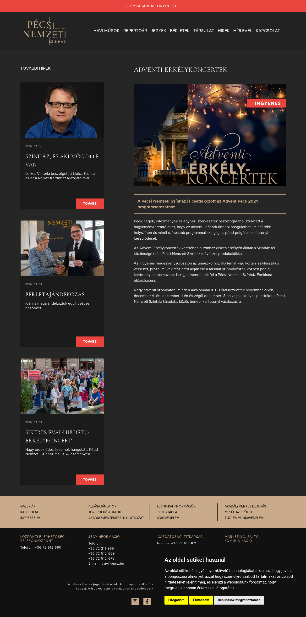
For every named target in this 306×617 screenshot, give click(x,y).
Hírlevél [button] (242, 30)
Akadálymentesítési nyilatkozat (116, 518)
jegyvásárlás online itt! (153, 6)
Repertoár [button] (135, 30)
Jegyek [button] (158, 30)
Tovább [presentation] (90, 204)
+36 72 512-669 (101, 553)
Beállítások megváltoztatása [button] (239, 600)
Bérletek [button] (180, 30)
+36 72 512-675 (101, 558)
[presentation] (62, 110)
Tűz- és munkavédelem (244, 518)
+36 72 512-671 (184, 543)
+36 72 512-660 (48, 547)
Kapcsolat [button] (268, 30)
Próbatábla (167, 512)
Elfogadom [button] (176, 600)
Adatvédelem (168, 518)
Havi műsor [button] (106, 30)
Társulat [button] (203, 30)
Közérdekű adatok (104, 512)
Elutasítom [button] (201, 600)
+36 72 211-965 (101, 548)
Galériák (27, 507)
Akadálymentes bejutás (245, 507)
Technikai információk (176, 507)
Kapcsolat (29, 512)
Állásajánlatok (102, 507)
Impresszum (30, 518)
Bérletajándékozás (55, 294)
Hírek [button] (224, 30)
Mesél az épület (238, 512)
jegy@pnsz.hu (112, 564)
